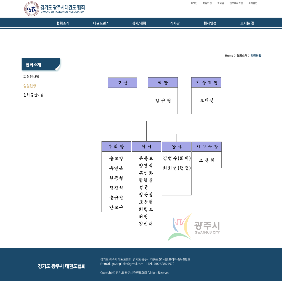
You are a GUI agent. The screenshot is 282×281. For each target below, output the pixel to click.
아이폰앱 (252, 3)
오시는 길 (247, 23)
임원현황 (29, 86)
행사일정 (210, 23)
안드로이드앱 (236, 3)
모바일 (220, 3)
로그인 (194, 3)
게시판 (174, 23)
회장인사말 (31, 77)
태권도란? (100, 23)
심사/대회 (139, 23)
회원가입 (207, 3)
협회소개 (62, 23)
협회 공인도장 (33, 95)
